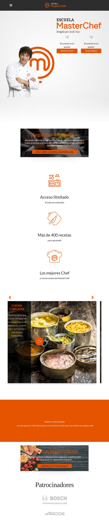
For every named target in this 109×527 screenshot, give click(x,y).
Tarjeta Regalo (91, 51)
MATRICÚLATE (67, 51)
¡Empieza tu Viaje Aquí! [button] (54, 466)
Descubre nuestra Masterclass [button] (54, 152)
